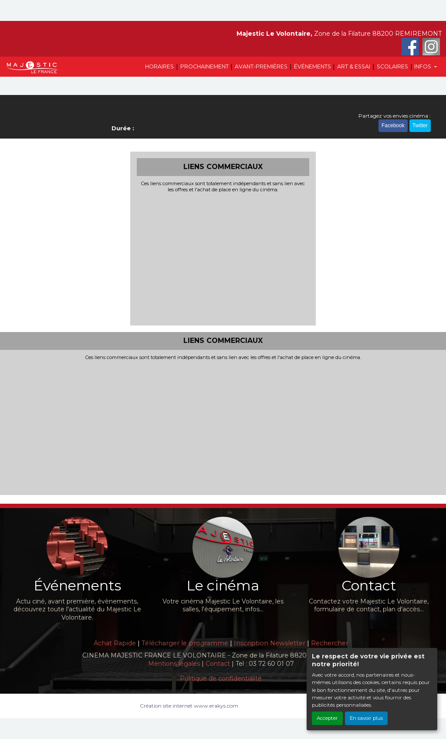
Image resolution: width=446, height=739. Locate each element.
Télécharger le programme (185, 643)
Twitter (420, 125)
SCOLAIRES (392, 66)
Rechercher (329, 643)
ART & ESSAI (353, 66)
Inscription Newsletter (269, 643)
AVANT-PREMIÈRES (261, 66)
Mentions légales (174, 664)
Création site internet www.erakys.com (189, 705)
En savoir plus (366, 718)
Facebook (393, 125)
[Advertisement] (223, 258)
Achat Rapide (115, 643)
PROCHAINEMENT (204, 66)
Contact (218, 664)
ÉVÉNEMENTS (312, 66)
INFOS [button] (423, 66)
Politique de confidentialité (221, 678)
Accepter (327, 718)
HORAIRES (159, 66)
